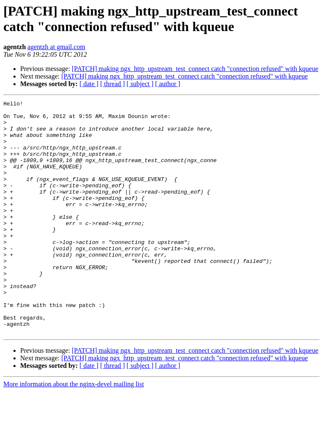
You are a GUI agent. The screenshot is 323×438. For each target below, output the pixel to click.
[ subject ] (140, 83)
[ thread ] (112, 83)
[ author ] (167, 83)
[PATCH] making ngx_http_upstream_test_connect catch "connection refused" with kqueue (195, 68)
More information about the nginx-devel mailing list (73, 430)
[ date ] (88, 83)
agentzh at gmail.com (56, 46)
